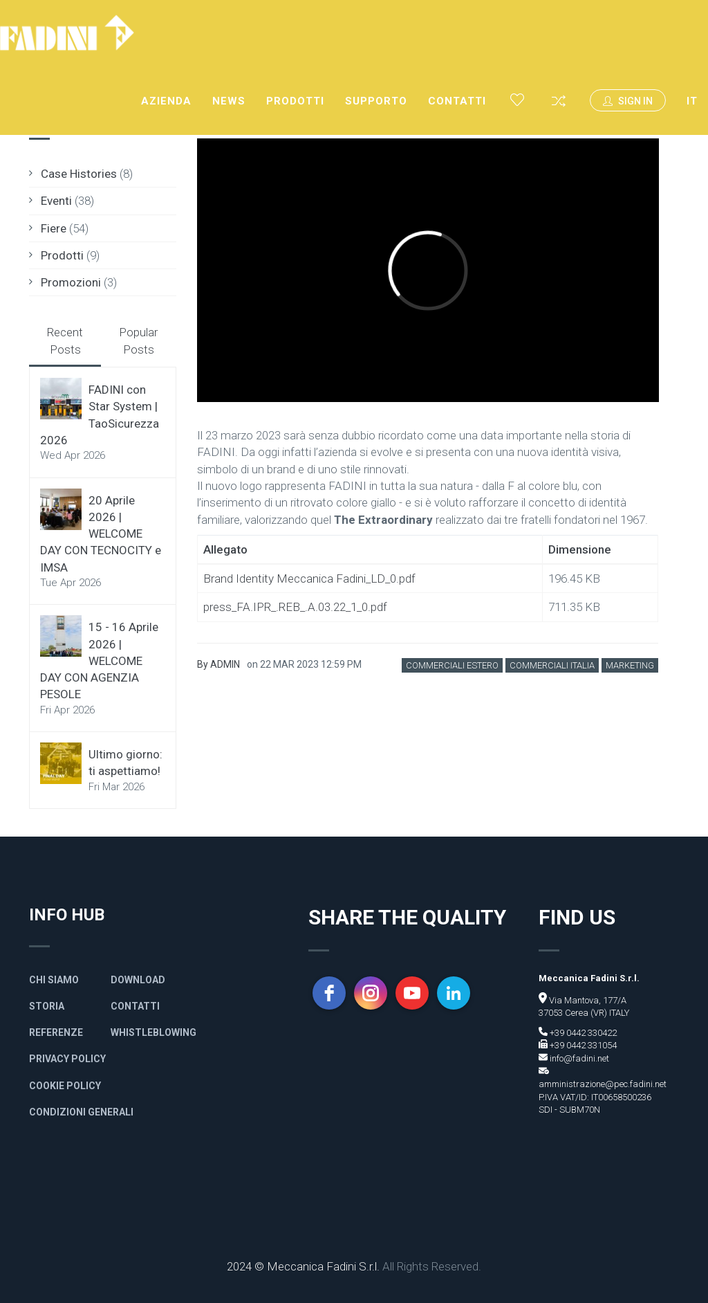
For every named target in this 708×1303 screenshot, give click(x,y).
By (218, 664)
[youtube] (412, 993)
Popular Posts (138, 340)
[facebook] (329, 993)
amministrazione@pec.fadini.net (603, 1084)
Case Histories (79, 174)
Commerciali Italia (552, 665)
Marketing (630, 665)
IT (692, 101)
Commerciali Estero (452, 665)
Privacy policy (67, 1058)
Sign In (628, 101)
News (228, 101)
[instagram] (370, 993)
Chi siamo (54, 979)
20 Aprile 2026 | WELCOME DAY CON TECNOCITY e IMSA (100, 533)
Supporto (376, 101)
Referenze (56, 1032)
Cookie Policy (65, 1085)
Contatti (457, 101)
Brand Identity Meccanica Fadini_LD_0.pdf (309, 578)
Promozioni (71, 282)
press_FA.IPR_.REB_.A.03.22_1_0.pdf (295, 607)
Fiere (53, 228)
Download (138, 979)
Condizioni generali (81, 1112)
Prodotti (295, 101)
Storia (46, 1006)
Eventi (56, 201)
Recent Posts (65, 340)
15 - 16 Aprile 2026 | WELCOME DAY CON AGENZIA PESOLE (99, 660)
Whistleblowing (153, 1032)
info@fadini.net (578, 1058)
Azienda (166, 101)
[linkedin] (453, 993)
